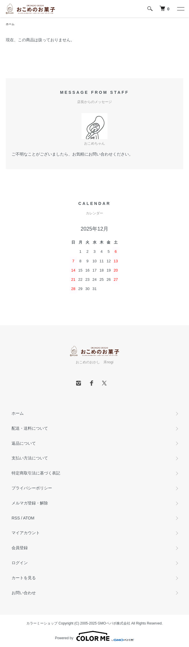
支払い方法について (30, 458)
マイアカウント (26, 532)
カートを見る (24, 577)
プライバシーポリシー (32, 488)
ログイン (20, 562)
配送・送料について (30, 428)
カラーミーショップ (42, 623)
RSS (16, 518)
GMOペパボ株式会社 (114, 623)
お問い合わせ (24, 592)
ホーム (10, 24)
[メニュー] (180, 8)
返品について (24, 443)
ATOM (28, 518)
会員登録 (20, 547)
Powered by (94, 636)
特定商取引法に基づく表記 (36, 473)
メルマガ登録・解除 (30, 503)
